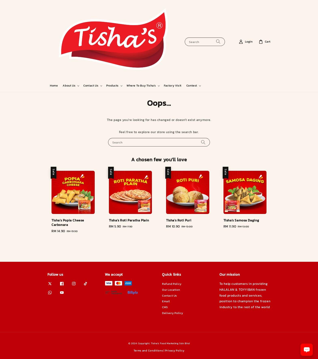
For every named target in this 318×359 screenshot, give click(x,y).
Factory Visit (173, 85)
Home (54, 85)
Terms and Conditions (148, 351)
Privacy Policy (175, 351)
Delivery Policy (172, 313)
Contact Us (90, 86)
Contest (191, 86)
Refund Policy (172, 284)
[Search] (218, 42)
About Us (69, 86)
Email (166, 301)
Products (112, 86)
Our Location (171, 290)
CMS (165, 307)
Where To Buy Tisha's (141, 86)
